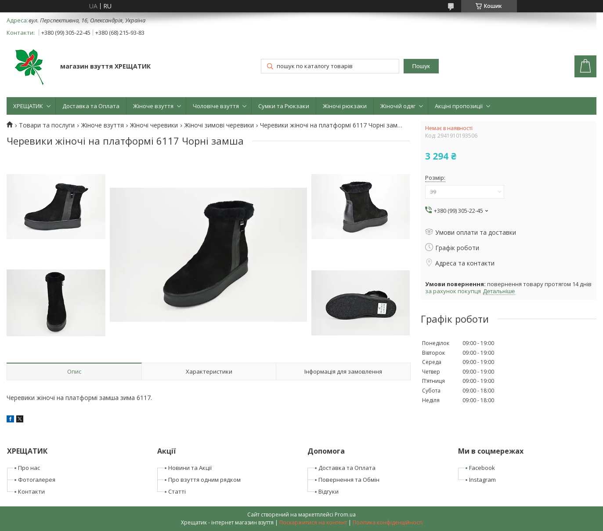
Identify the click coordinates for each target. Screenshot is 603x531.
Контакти (31, 491)
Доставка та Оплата (90, 106)
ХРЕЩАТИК (28, 106)
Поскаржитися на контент (313, 522)
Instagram (482, 480)
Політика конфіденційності (387, 522)
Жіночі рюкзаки (345, 106)
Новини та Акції (190, 468)
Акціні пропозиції (459, 106)
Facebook (482, 468)
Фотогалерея (36, 480)
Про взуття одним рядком (204, 480)
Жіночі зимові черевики (219, 125)
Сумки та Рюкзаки (283, 106)
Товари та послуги (47, 125)
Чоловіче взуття (216, 106)
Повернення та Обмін (348, 480)
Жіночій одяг (397, 106)
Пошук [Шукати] (421, 66)
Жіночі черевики (154, 125)
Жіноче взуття (153, 106)
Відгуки (328, 491)
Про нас (29, 468)
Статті (177, 491)
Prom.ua (345, 514)
